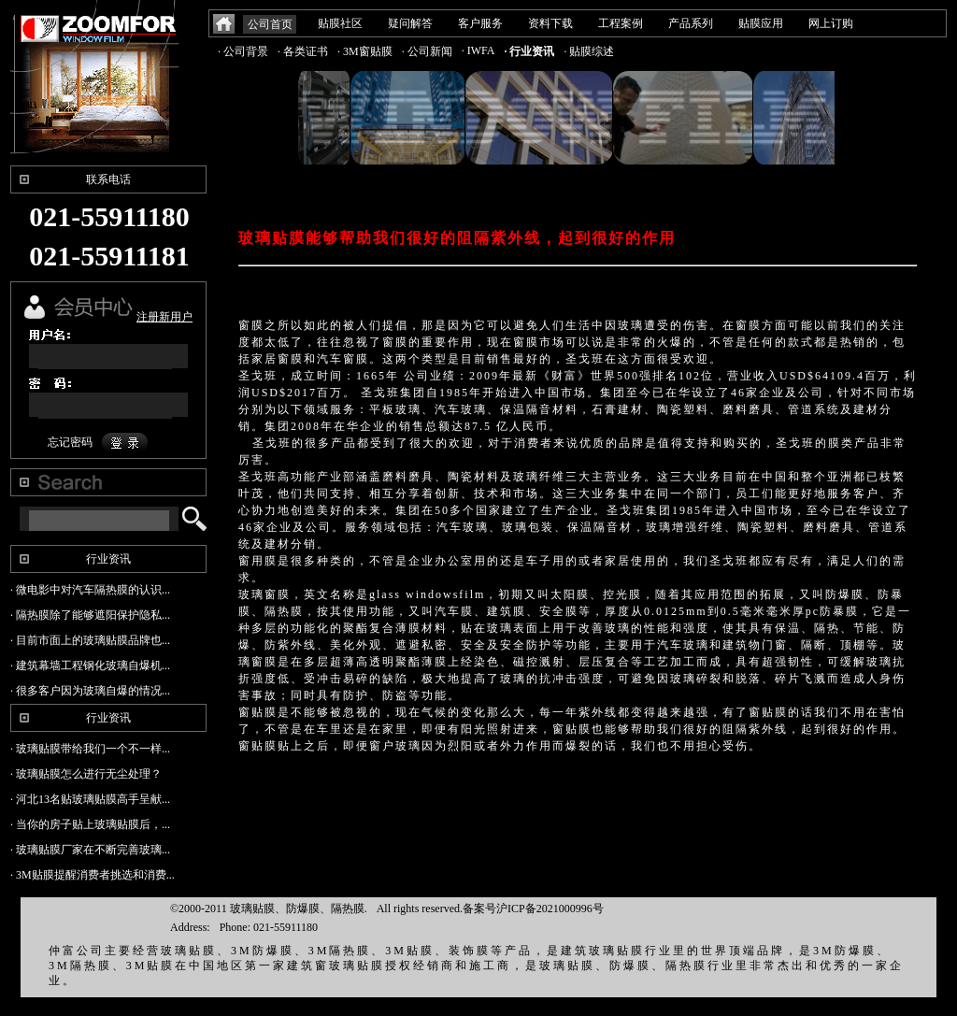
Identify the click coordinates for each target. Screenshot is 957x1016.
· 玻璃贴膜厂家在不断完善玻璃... (90, 849)
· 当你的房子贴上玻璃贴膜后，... (90, 824)
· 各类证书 (303, 51)
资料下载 (550, 23)
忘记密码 (70, 442)
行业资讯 (108, 558)
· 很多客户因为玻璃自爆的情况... (90, 690)
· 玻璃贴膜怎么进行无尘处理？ (86, 773)
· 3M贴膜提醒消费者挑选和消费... (92, 874)
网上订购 (830, 23)
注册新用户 (164, 316)
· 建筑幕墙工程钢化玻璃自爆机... (90, 665)
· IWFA (478, 50)
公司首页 (270, 24)
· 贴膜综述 (589, 51)
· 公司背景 (243, 51)
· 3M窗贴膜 (365, 51)
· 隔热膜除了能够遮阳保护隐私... (90, 615)
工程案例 (620, 23)
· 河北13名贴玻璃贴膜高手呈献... (90, 799)
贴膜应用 (760, 23)
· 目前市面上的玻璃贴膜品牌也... (90, 640)
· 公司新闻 (427, 51)
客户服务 (480, 23)
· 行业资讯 (529, 51)
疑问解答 (410, 23)
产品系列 (690, 23)
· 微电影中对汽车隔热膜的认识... (90, 589)
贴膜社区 (340, 23)
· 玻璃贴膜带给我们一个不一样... (90, 748)
